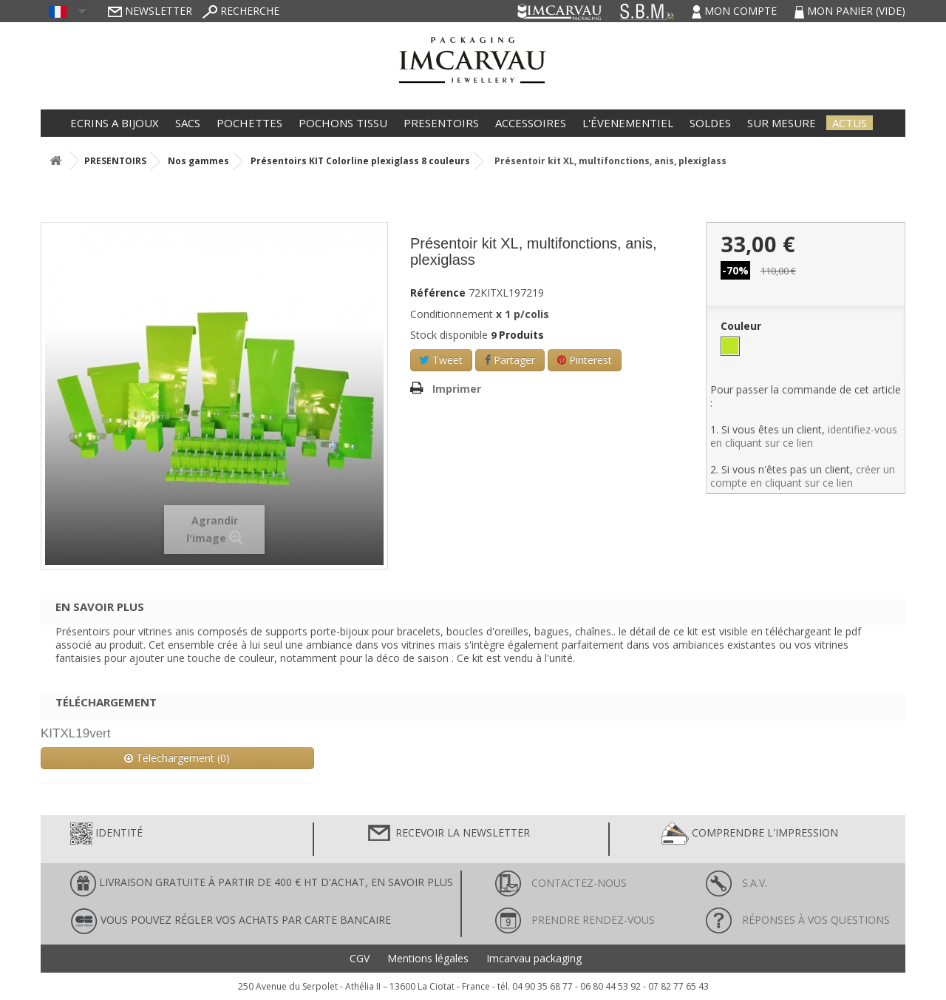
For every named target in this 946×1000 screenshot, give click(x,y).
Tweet (441, 360)
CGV (360, 958)
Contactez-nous (561, 883)
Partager (510, 360)
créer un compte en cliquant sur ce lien (802, 476)
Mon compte (736, 11)
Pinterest (584, 360)
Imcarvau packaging (534, 958)
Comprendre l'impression (749, 833)
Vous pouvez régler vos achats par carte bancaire (230, 921)
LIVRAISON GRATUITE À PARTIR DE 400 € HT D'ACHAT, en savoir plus (261, 883)
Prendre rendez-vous (575, 920)
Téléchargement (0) (177, 758)
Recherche (241, 11)
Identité (106, 833)
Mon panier (849, 11)
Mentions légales (428, 958)
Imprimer (456, 389)
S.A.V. (736, 883)
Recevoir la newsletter (448, 833)
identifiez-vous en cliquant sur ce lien (803, 436)
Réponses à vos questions (798, 920)
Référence (438, 293)
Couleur (742, 326)
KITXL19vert (76, 733)
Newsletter (150, 11)
